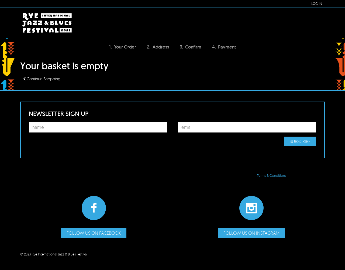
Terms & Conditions (271, 175)
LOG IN (316, 3)
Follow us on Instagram (251, 233)
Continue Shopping (41, 78)
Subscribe (300, 141)
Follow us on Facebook (94, 233)
